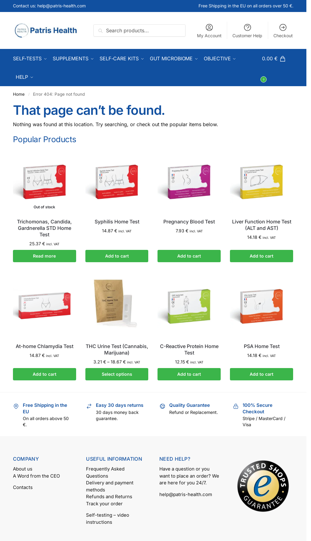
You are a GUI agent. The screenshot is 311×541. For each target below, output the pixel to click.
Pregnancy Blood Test (189, 221)
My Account (209, 30)
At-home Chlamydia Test (44, 346)
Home (19, 94)
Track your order (104, 504)
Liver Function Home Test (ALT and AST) (261, 224)
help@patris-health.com (185, 494)
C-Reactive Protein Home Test (189, 349)
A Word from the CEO (36, 476)
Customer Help (247, 30)
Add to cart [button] (117, 255)
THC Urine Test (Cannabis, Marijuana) (117, 349)
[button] (277, 67)
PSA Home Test (262, 346)
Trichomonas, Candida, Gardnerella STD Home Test (44, 228)
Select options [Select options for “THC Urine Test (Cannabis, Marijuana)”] (117, 374)
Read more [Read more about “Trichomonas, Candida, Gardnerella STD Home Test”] (44, 255)
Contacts (23, 487)
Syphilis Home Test (117, 221)
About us (22, 469)
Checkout (283, 30)
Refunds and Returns (109, 496)
